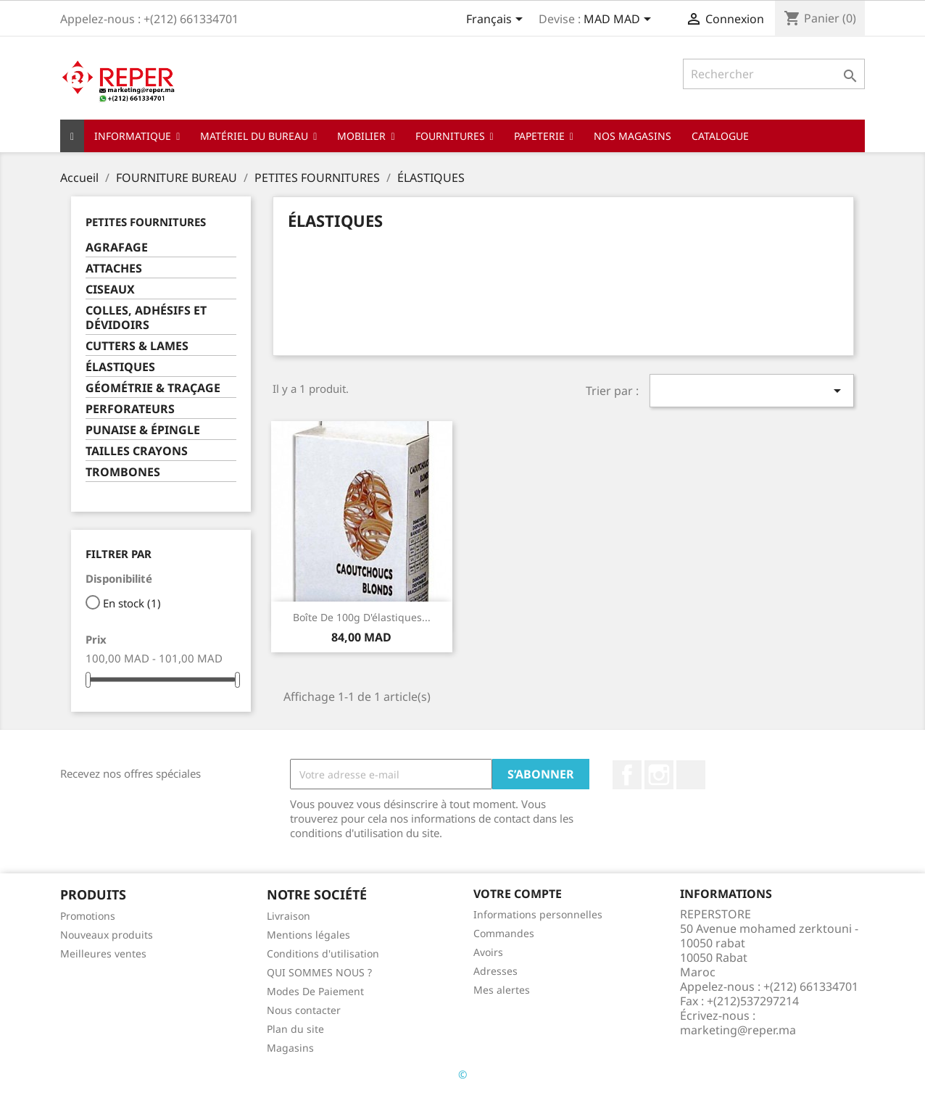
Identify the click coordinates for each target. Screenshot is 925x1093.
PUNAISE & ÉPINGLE (143, 430)
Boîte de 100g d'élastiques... (362, 617)
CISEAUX (110, 289)
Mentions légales (308, 935)
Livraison (288, 916)
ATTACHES (114, 268)
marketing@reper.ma (738, 1030)
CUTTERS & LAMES (137, 346)
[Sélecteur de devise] (620, 20)
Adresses (495, 971)
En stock (132, 603)
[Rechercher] (774, 74)
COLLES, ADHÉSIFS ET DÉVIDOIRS (146, 318)
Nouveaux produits (106, 935)
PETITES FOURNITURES (146, 222)
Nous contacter (304, 1010)
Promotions (87, 916)
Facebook (627, 774)
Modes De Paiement (315, 991)
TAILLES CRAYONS (137, 451)
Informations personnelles (537, 914)
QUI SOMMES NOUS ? (319, 972)
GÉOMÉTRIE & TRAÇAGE (153, 388)
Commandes (503, 933)
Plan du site (295, 1029)
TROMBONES (123, 472)
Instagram (658, 774)
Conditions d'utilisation (323, 953)
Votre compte (517, 894)
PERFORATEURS (130, 409)
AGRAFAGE (117, 247)
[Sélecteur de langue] (497, 20)
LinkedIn (690, 774)
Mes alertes (501, 990)
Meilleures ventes (103, 953)
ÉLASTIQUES (120, 367)
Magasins (290, 1048)
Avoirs (488, 952)
